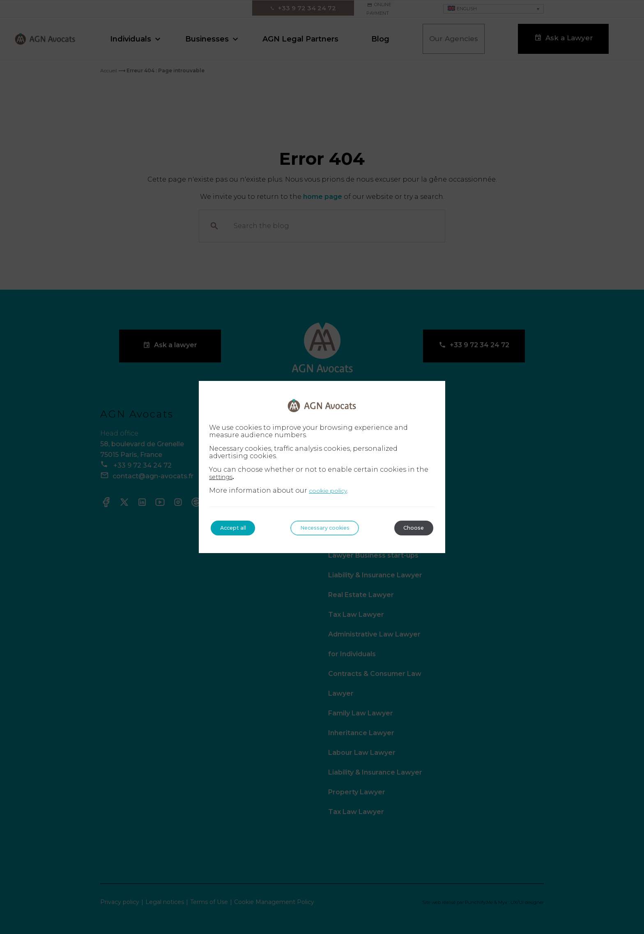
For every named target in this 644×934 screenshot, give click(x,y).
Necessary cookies (325, 528)
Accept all (237, 528)
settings (223, 476)
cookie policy (328, 490)
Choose (409, 528)
